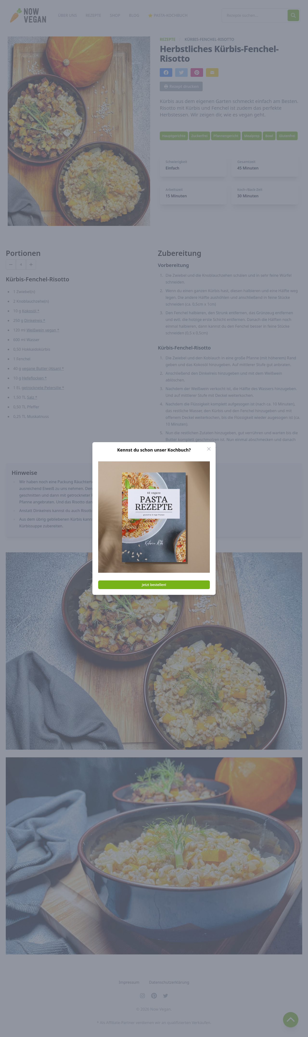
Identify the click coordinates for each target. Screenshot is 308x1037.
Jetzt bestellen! (154, 584)
